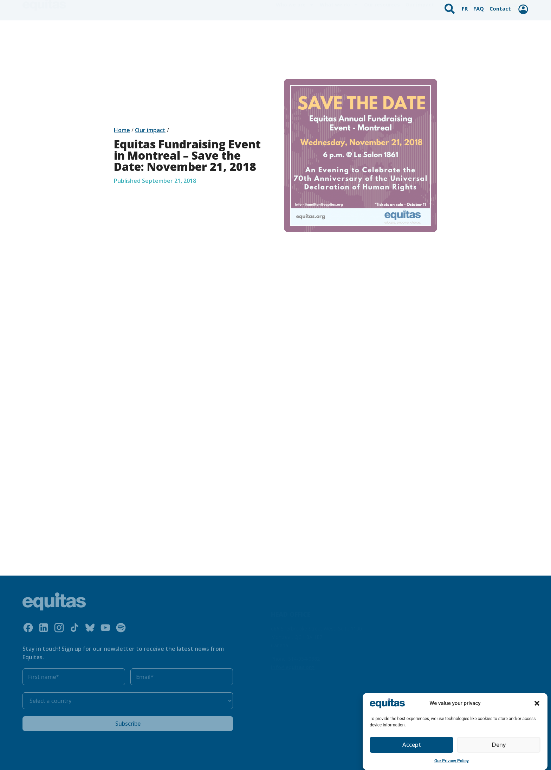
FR (466, 5)
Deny (498, 748)
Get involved (460, 32)
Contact (500, 5)
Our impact (420, 31)
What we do (339, 32)
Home (122, 130)
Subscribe (128, 723)
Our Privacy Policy (451, 764)
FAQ (479, 5)
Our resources (382, 31)
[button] (536, 707)
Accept (411, 748)
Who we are (295, 32)
